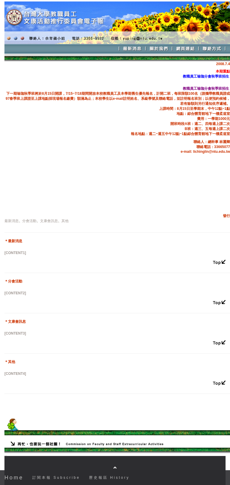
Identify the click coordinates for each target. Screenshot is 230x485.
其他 (65, 221)
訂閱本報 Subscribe (56, 478)
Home (13, 478)
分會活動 (29, 221)
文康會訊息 (49, 221)
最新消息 (11, 221)
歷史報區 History (109, 478)
